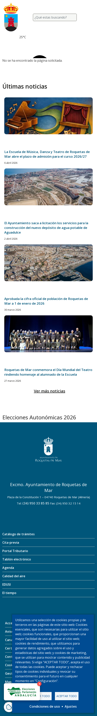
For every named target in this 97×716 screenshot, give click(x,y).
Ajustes (71, 706)
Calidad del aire (13, 576)
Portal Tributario (15, 551)
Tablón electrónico (16, 559)
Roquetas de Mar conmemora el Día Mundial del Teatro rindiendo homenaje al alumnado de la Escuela (48, 372)
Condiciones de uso (44, 706)
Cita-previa (10, 542)
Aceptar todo (66, 696)
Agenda (8, 568)
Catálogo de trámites (18, 534)
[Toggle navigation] (90, 17)
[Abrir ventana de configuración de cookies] (9, 707)
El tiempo (9, 593)
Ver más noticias (49, 391)
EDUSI (6, 584)
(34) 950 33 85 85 (35, 503)
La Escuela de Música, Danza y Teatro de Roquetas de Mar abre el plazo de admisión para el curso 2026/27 (47, 154)
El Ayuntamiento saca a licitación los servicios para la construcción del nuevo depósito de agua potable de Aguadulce (46, 228)
